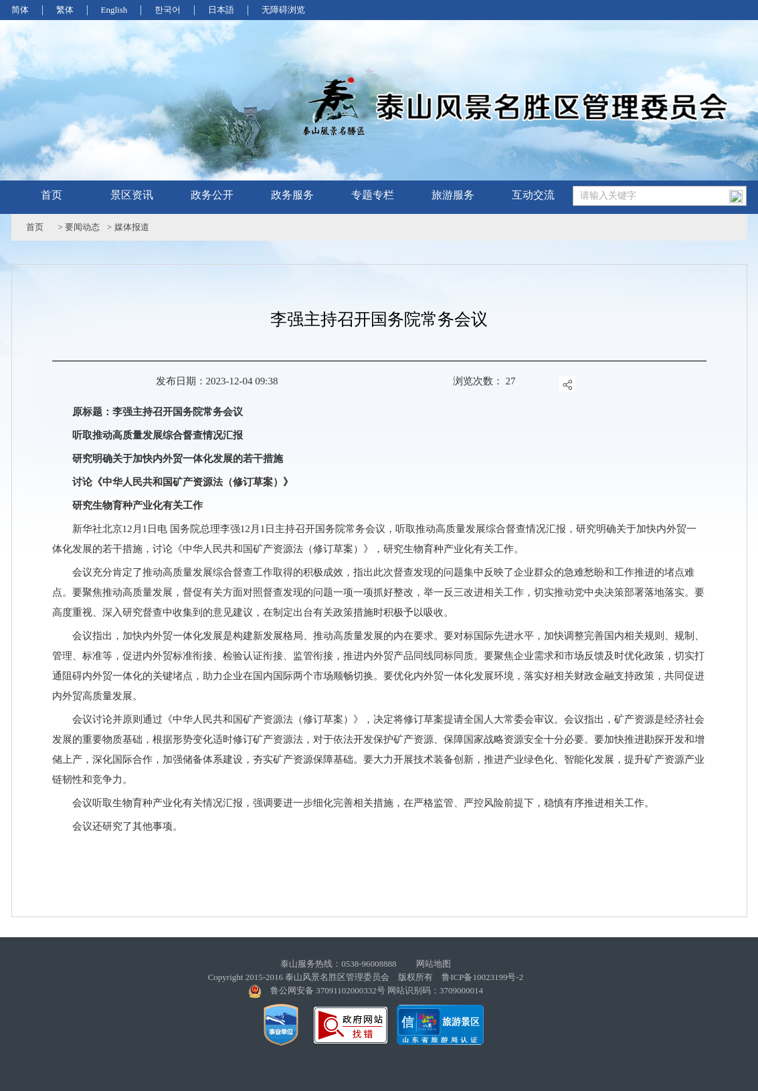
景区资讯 (132, 195)
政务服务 (292, 195)
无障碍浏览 (283, 10)
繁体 (65, 10)
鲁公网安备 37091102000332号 (327, 990)
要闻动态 (82, 227)
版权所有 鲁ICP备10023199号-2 (460, 977)
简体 (20, 10)
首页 (51, 195)
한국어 (168, 10)
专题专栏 (372, 195)
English (114, 10)
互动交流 (533, 195)
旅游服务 (453, 195)
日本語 (221, 10)
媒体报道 (131, 227)
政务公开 (212, 195)
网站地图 (433, 964)
